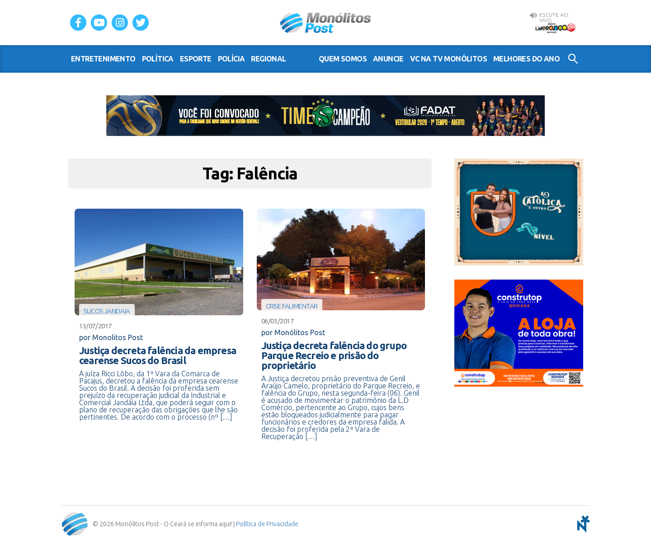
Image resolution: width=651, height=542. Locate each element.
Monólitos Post (325, 22)
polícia (231, 59)
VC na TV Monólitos (448, 59)
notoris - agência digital (582, 524)
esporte (196, 59)
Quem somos (343, 59)
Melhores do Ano (526, 59)
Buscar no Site (573, 58)
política (158, 59)
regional (268, 59)
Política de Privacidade (267, 524)
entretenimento (103, 59)
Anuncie (388, 59)
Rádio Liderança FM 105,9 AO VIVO (555, 28)
